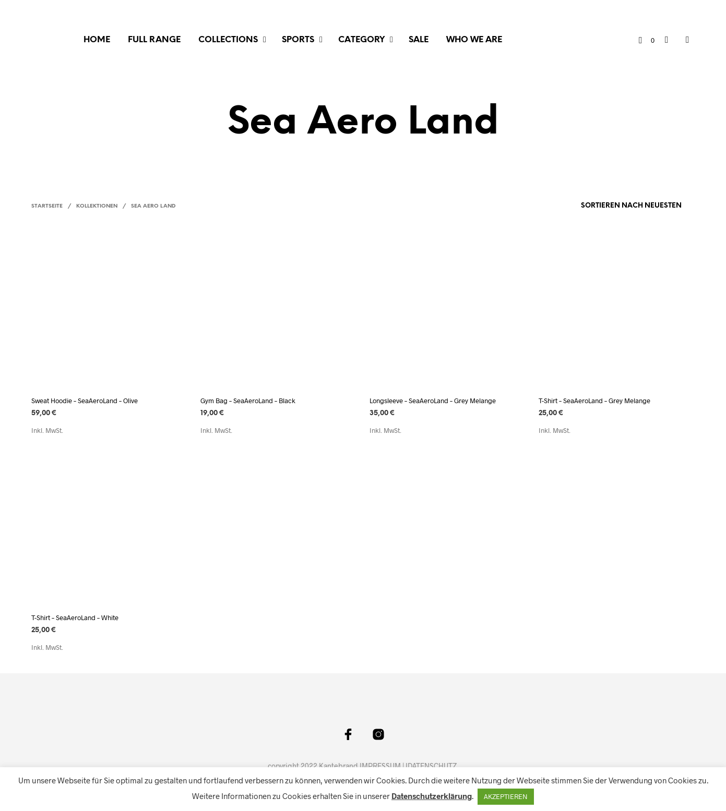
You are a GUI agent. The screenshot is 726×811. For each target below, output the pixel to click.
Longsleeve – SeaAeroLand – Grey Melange (433, 400)
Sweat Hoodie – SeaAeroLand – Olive (84, 400)
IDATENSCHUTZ (431, 766)
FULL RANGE (154, 39)
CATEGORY (361, 39)
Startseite (47, 206)
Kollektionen (96, 206)
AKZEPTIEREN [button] (506, 796)
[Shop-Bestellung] (605, 206)
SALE (419, 39)
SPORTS (298, 39)
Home (97, 39)
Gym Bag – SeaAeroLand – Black (247, 400)
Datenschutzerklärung (431, 796)
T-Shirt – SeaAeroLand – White (74, 617)
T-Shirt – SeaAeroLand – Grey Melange (594, 400)
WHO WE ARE (474, 39)
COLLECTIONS (228, 39)
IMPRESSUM (380, 766)
